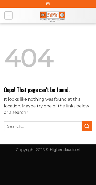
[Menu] (8, 15)
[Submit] (87, 126)
